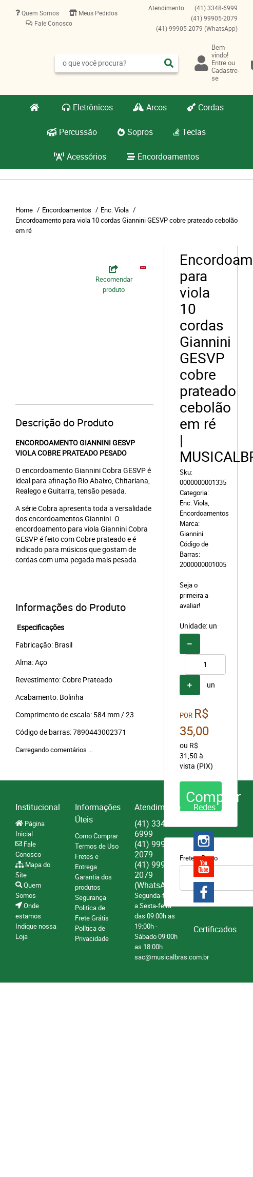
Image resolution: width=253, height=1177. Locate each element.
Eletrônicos (93, 107)
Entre (218, 62)
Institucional (37, 807)
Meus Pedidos (97, 13)
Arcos (156, 107)
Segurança (90, 897)
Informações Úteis (97, 813)
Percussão (78, 132)
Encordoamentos (168, 156)
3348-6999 (216, 8)
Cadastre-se (225, 74)
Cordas (211, 107)
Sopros (140, 132)
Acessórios (86, 156)
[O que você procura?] (169, 63)
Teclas (194, 132)
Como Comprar (96, 835)
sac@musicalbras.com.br (171, 957)
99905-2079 (214, 18)
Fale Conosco (52, 23)
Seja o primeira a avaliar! (194, 595)
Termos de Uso (97, 846)
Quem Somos (39, 13)
